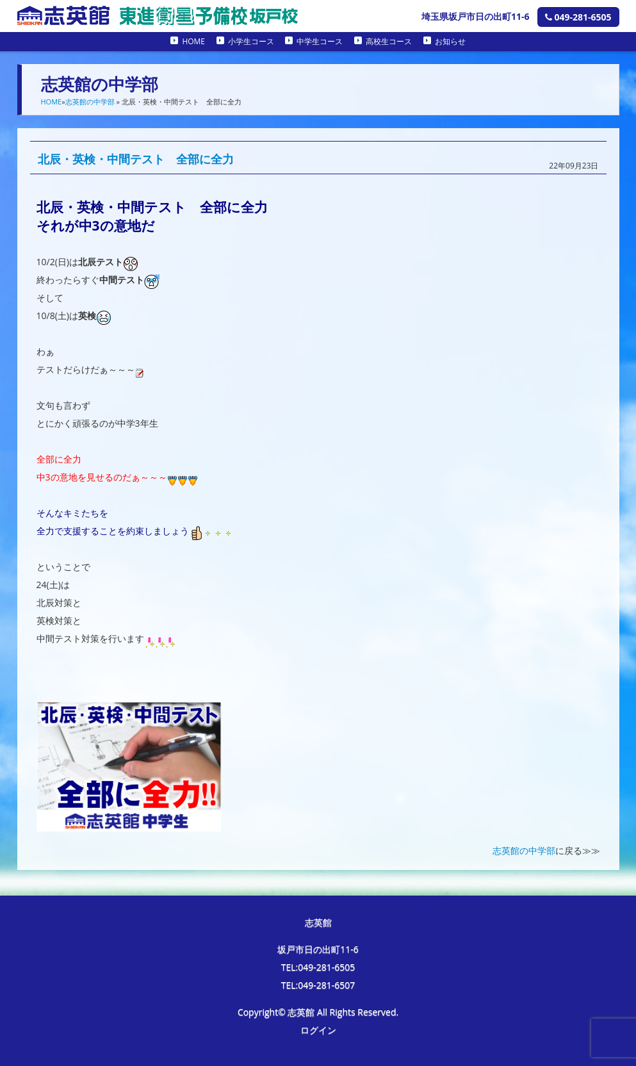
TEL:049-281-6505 (318, 967)
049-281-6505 (578, 17)
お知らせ (450, 41)
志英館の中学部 (90, 101)
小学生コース (251, 41)
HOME (193, 41)
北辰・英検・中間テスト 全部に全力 (136, 159)
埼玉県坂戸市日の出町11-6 (475, 16)
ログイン (318, 1030)
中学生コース (320, 41)
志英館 (318, 922)
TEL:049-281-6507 (318, 985)
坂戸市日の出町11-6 (318, 949)
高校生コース (389, 41)
